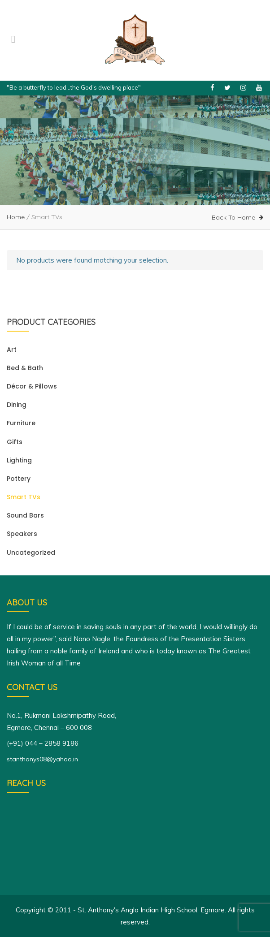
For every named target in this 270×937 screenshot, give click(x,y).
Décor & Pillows (32, 386)
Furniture (21, 423)
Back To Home (233, 217)
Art (12, 349)
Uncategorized (31, 552)
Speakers (22, 533)
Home (16, 217)
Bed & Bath (25, 367)
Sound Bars (25, 515)
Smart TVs (23, 496)
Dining (16, 404)
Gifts (14, 441)
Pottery (18, 478)
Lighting (19, 460)
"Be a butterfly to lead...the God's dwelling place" (74, 87)
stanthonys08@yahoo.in (42, 759)
